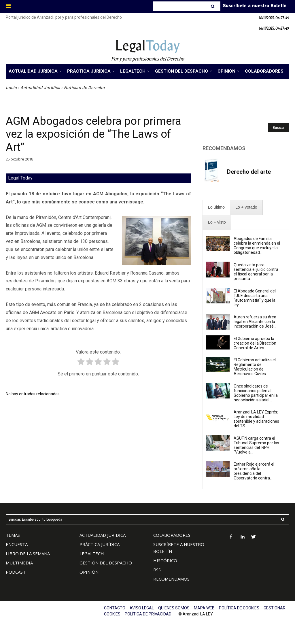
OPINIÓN (89, 572)
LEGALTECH (92, 553)
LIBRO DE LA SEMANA (28, 553)
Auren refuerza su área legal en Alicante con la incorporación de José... (255, 321)
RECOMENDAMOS (171, 579)
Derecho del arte (249, 171)
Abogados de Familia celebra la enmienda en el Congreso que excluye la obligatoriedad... (257, 245)
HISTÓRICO (165, 560)
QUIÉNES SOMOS (174, 608)
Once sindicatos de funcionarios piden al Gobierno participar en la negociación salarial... (256, 393)
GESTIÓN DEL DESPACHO (106, 563)
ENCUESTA (17, 544)
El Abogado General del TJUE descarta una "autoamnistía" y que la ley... (255, 298)
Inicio (11, 87)
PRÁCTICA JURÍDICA (100, 544)
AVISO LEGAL (142, 608)
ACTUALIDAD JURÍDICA (103, 535)
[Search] (213, 6)
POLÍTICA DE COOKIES (239, 608)
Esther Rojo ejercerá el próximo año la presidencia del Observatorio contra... (254, 471)
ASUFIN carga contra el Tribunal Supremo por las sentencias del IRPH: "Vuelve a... (256, 445)
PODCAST (16, 572)
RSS (157, 570)
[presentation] (216, 207)
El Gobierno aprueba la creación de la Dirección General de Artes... (255, 343)
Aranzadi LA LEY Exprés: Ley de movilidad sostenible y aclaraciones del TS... (256, 419)
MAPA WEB (204, 608)
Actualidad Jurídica (40, 87)
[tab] (216, 207)
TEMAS (13, 535)
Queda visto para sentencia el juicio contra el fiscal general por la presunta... (256, 271)
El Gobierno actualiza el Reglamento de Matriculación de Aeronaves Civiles (255, 367)
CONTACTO (114, 608)
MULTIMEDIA (19, 563)
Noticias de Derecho (84, 87)
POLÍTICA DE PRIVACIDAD (148, 614)
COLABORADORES (171, 535)
